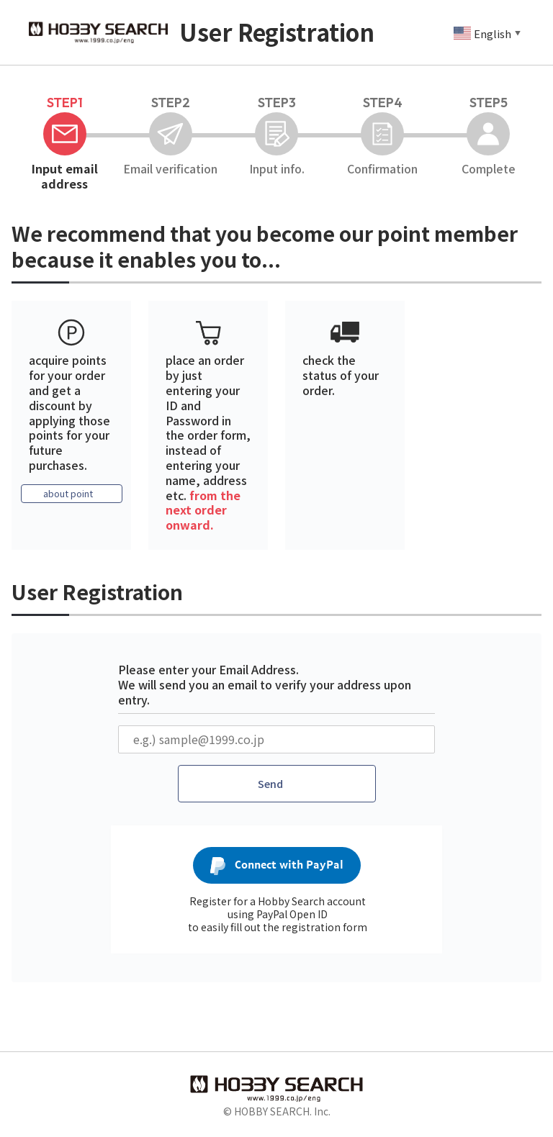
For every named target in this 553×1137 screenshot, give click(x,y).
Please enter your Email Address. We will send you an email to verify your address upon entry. (264, 684)
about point (67, 494)
